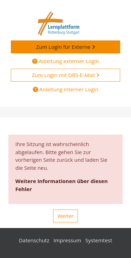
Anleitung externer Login (65, 61)
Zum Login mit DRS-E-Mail (65, 74)
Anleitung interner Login (66, 89)
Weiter (66, 215)
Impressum (67, 240)
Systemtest (98, 240)
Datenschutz (34, 240)
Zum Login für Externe (65, 46)
